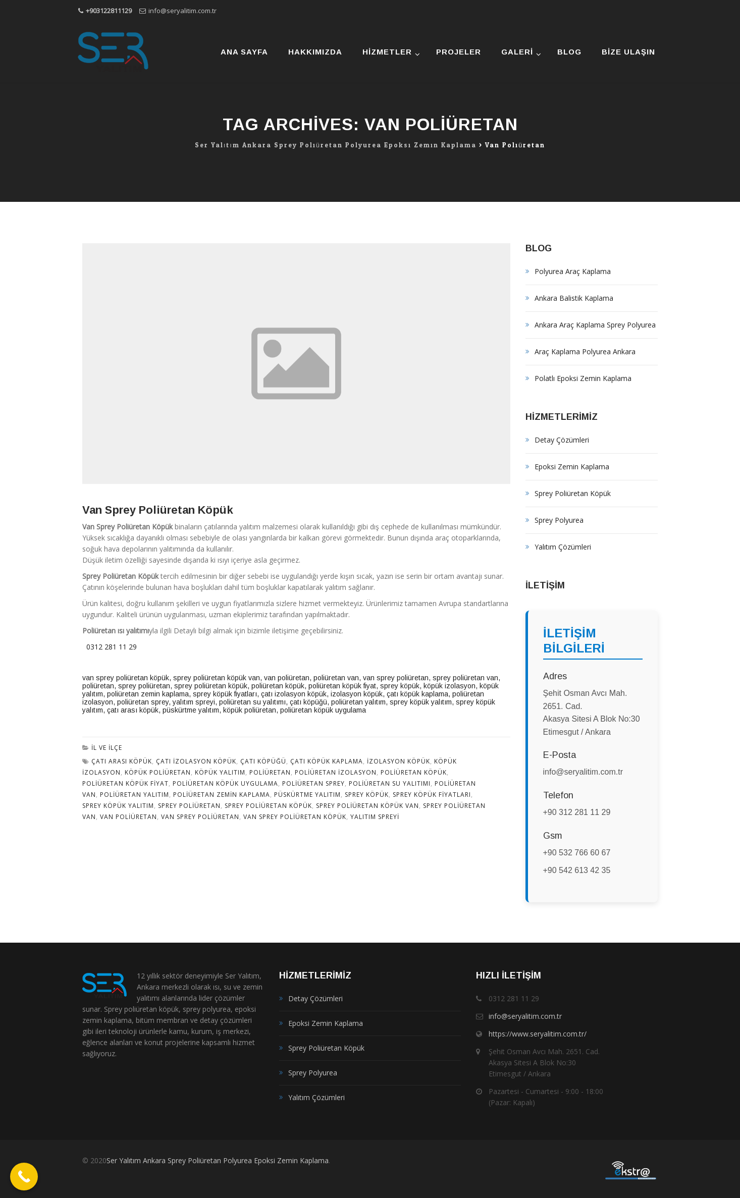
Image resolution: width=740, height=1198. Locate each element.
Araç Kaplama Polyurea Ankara (585, 351)
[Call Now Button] (24, 1176)
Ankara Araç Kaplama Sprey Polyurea (595, 325)
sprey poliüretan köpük (210, 686)
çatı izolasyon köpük (294, 694)
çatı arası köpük (132, 710)
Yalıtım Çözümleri (563, 547)
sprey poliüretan (144, 686)
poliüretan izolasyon (336, 772)
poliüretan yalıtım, (359, 702)
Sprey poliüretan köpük (268, 805)
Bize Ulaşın (628, 51)
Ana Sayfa (244, 51)
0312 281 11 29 (109, 646)
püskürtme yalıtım (191, 710)
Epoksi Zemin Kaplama (572, 466)
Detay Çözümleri (562, 440)
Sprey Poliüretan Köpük (573, 493)
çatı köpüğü (263, 761)
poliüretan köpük (277, 686)
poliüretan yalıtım (134, 794)
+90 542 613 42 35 (577, 870)
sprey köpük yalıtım (421, 702)
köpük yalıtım (220, 772)
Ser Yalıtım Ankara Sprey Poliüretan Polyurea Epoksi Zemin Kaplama (218, 1160)
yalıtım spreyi (194, 702)
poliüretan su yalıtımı (252, 702)
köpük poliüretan (249, 710)
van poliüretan (286, 678)
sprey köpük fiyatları (225, 694)
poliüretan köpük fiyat (342, 686)
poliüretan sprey (143, 702)
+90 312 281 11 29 (577, 812)
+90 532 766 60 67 (577, 852)
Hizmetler (387, 51)
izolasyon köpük (357, 694)
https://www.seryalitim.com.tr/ (538, 1034)
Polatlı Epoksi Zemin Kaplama (583, 378)
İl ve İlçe (106, 747)
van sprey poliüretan (396, 678)
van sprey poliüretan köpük (125, 678)
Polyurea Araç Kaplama (573, 271)
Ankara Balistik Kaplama (574, 298)
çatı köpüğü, (309, 702)
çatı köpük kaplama (417, 694)
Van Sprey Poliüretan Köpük (157, 510)
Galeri (517, 51)
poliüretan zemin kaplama (148, 694)
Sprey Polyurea (559, 520)
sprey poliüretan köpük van (216, 678)
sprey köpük (399, 686)
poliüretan (98, 686)
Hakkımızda (315, 51)
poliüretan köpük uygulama (323, 710)
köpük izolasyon (449, 686)
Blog (569, 51)
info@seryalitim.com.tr (182, 10)
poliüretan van (336, 678)
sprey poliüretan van (465, 678)
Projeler (458, 51)
